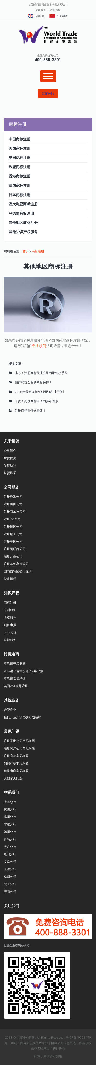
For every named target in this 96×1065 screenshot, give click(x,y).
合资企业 (10, 710)
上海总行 (10, 802)
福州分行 (10, 832)
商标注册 (38, 251)
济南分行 (10, 891)
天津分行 (10, 869)
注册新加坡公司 (15, 511)
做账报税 (10, 579)
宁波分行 (10, 824)
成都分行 (10, 876)
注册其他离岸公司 (16, 564)
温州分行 (10, 817)
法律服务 (10, 640)
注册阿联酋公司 (15, 549)
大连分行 (10, 847)
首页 (26, 251)
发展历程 (10, 465)
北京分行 (10, 884)
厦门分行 (10, 854)
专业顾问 (39, 346)
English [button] (36, 15)
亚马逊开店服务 (15, 663)
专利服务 (10, 610)
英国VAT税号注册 (16, 686)
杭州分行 (10, 809)
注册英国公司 (13, 541)
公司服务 (41, 10)
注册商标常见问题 (16, 756)
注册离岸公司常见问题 (19, 748)
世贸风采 (10, 473)
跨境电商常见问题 (16, 771)
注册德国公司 (13, 526)
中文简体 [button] (58, 15)
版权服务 (10, 617)
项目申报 (10, 625)
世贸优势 (10, 458)
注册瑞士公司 (13, 534)
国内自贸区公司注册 (18, 571)
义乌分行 (10, 862)
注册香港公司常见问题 (19, 741)
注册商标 (55, 10)
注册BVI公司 (12, 519)
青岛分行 (10, 839)
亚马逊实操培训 (15, 678)
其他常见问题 (13, 778)
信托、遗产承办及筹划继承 (22, 717)
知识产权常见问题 (16, 763)
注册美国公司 (13, 504)
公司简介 (10, 450)
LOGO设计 (11, 632)
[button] (48, 93)
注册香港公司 (13, 496)
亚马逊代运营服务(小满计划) (23, 671)
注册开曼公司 (13, 556)
